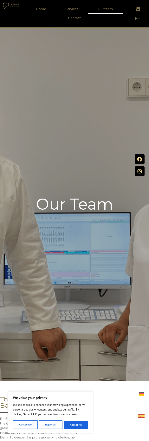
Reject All (50, 424)
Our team (105, 9)
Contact (74, 18)
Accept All (76, 424)
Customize (25, 424)
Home (41, 9)
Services (71, 9)
